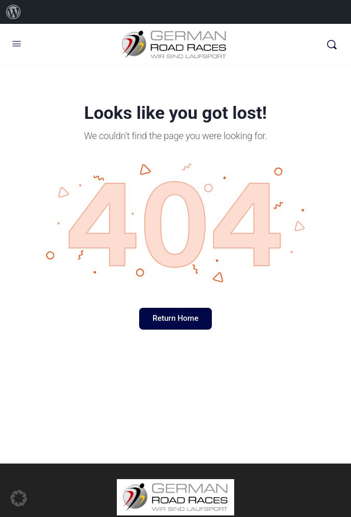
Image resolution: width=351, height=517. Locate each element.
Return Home (175, 318)
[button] (18, 498)
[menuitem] (13, 12)
